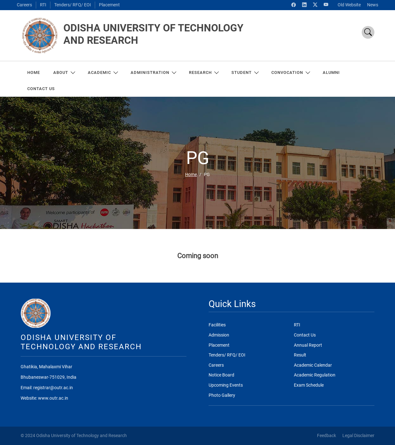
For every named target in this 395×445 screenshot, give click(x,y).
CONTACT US (41, 88)
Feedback (326, 435)
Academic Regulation (314, 375)
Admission (219, 335)
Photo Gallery (222, 395)
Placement (109, 5)
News (372, 5)
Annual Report (308, 345)
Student (244, 72)
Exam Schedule (309, 385)
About (63, 72)
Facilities (217, 325)
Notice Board (221, 375)
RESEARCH (203, 72)
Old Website (349, 5)
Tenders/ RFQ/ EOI (72, 5)
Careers (24, 5)
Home (33, 72)
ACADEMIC (102, 72)
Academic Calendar (313, 365)
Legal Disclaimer (358, 435)
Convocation (290, 72)
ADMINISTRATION (153, 72)
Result (300, 355)
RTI (43, 5)
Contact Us (305, 335)
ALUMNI (331, 72)
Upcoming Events (226, 385)
